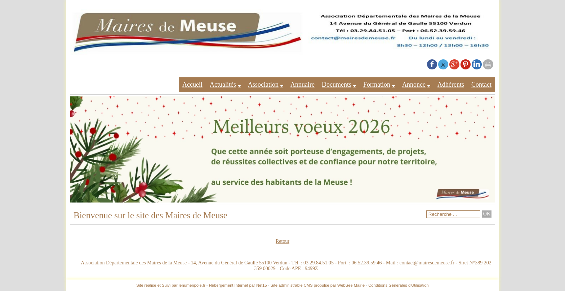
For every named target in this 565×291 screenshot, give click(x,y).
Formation (376, 84)
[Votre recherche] (453, 214)
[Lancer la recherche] (486, 214)
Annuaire (302, 84)
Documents (336, 84)
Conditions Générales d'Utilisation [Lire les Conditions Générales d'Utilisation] (398, 285)
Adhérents (450, 84)
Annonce (414, 84)
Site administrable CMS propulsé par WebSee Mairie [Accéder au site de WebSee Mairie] (318, 285)
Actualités (223, 84)
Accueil (192, 84)
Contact (481, 84)
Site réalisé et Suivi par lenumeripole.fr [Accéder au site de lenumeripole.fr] (170, 285)
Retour (282, 241)
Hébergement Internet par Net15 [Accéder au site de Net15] (238, 285)
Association (263, 84)
